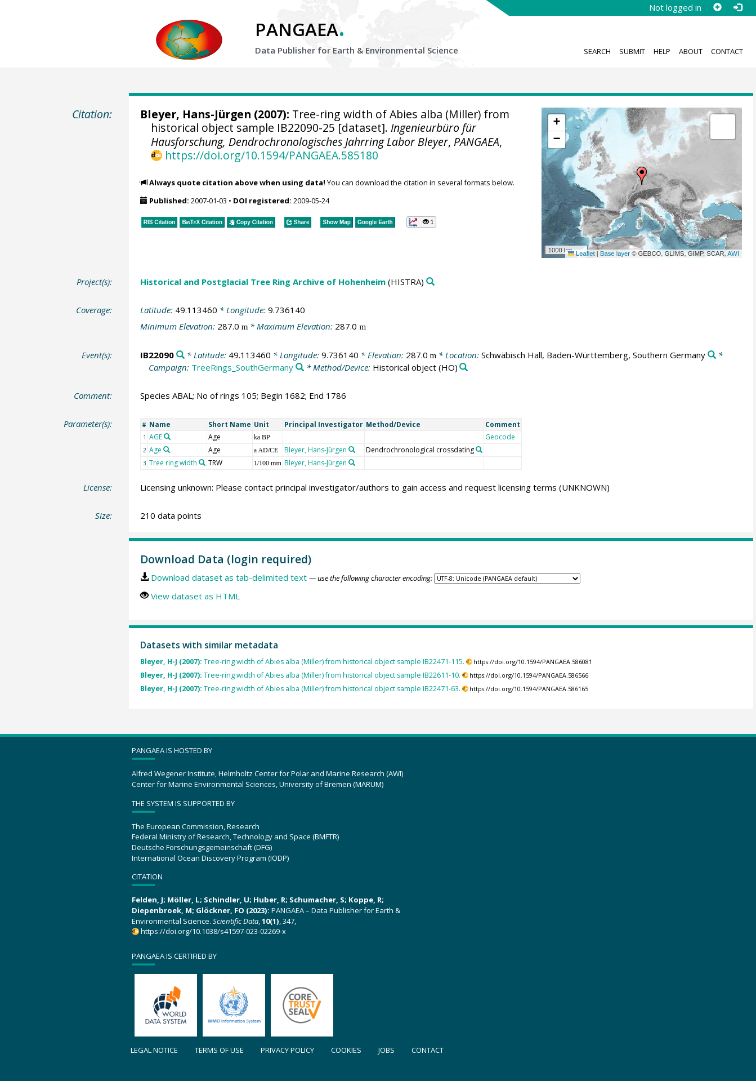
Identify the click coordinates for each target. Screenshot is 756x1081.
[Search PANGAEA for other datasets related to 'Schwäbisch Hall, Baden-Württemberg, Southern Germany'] (712, 355)
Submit (632, 51)
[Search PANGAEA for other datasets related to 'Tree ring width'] (202, 462)
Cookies (346, 1050)
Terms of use (219, 1050)
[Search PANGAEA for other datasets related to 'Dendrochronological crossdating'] (479, 449)
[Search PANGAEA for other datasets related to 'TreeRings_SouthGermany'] (300, 367)
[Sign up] (717, 7)
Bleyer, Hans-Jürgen (195, 114)
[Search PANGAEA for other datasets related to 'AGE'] (167, 436)
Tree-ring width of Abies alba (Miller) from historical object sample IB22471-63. (300, 688)
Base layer (615, 253)
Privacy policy (287, 1050)
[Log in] (737, 7)
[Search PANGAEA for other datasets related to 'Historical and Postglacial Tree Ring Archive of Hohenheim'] (430, 282)
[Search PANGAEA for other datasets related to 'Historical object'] (463, 367)
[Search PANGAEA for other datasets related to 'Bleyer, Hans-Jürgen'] (351, 449)
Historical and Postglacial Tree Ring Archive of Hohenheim (263, 281)
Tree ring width (173, 463)
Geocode (500, 437)
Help (662, 51)
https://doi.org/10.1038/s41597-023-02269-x (213, 931)
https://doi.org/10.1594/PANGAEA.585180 (271, 155)
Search (597, 51)
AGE (155, 437)
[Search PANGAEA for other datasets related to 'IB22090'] (180, 355)
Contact (727, 51)
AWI (733, 253)
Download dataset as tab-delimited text (229, 577)
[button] (642, 176)
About (691, 51)
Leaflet (581, 253)
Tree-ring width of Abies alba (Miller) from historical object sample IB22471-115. (302, 661)
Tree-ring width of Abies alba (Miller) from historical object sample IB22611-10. (300, 675)
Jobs (386, 1050)
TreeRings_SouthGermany (242, 367)
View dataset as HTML (195, 596)
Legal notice (154, 1050)
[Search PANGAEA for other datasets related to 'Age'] (166, 449)
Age (155, 450)
